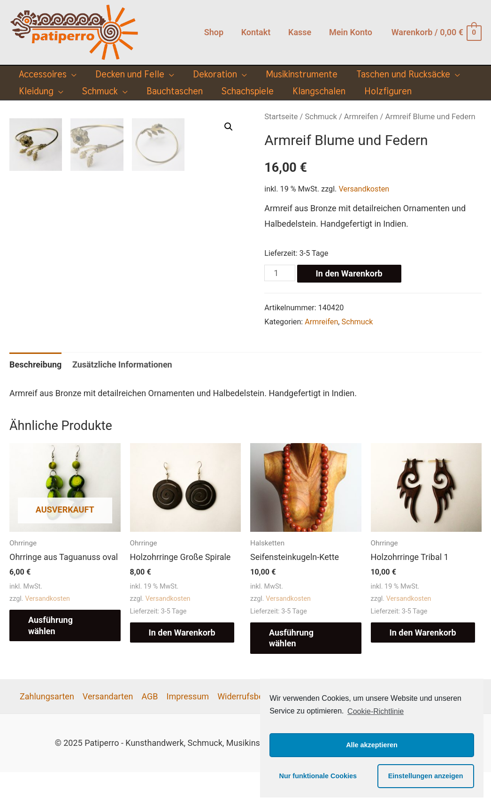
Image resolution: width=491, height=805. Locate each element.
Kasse (300, 32)
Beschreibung (35, 398)
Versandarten (108, 729)
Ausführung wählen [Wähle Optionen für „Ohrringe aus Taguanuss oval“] (50, 658)
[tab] (35, 398)
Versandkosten (363, 188)
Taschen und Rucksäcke (403, 74)
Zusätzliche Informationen (122, 398)
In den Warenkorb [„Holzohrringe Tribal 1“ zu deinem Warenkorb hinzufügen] (423, 665)
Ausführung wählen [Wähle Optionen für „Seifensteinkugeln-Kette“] (291, 670)
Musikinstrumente (302, 74)
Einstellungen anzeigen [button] (425, 776)
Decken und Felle (129, 74)
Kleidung (36, 91)
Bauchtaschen (174, 91)
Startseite (281, 116)
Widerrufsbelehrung (254, 729)
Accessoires (43, 74)
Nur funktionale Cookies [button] (318, 776)
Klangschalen (318, 91)
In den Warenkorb (349, 273)
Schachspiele (248, 91)
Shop (216, 32)
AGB (149, 729)
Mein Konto (351, 32)
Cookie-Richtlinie (375, 711)
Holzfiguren (388, 91)
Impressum (188, 729)
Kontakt (258, 32)
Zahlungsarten (47, 729)
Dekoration (215, 74)
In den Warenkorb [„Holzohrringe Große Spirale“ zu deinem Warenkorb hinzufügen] (182, 665)
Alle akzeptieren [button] (372, 745)
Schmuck (100, 91)
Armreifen (361, 116)
